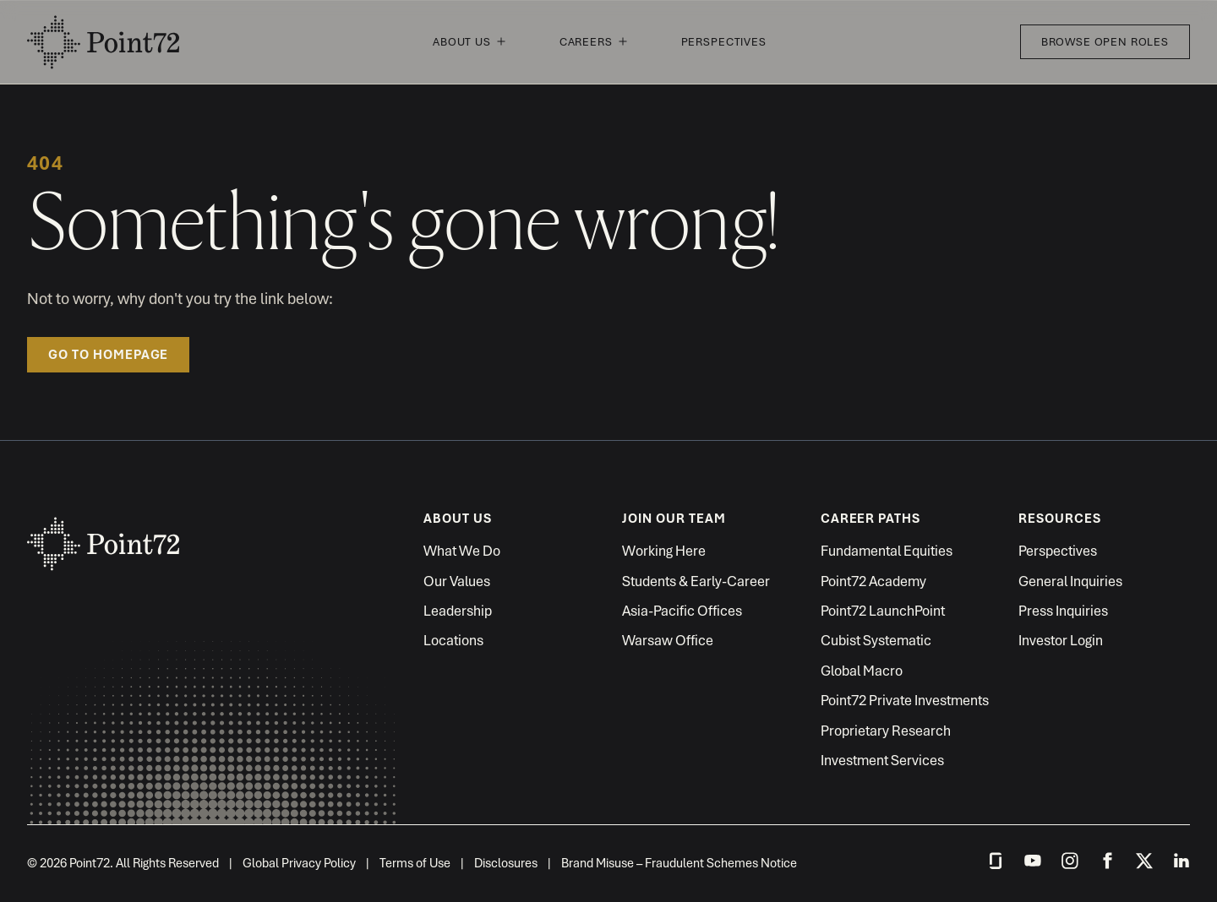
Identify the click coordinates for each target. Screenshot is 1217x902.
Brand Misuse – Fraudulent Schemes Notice (679, 863)
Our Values (456, 581)
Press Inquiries (1063, 610)
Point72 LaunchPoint (883, 610)
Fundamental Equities (886, 550)
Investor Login (1060, 640)
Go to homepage (108, 355)
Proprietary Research (886, 730)
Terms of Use (414, 863)
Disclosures (506, 863)
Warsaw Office (667, 640)
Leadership (457, 610)
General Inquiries (1070, 581)
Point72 (103, 42)
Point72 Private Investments (905, 700)
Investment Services (882, 760)
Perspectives (724, 41)
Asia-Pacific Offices (682, 610)
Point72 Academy (873, 581)
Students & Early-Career (696, 581)
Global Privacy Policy (299, 863)
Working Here (664, 550)
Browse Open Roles (1105, 41)
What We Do (461, 550)
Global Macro (862, 670)
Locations (453, 640)
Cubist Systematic (876, 640)
